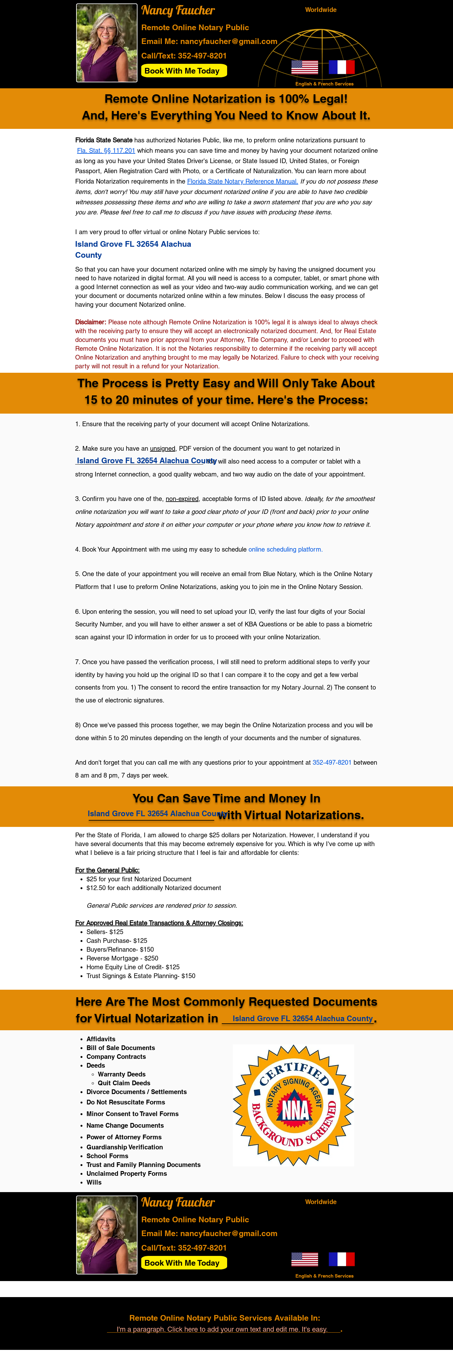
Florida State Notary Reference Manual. (242, 181)
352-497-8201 (202, 55)
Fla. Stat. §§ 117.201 (106, 150)
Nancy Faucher (178, 10)
